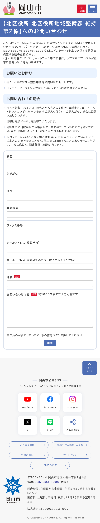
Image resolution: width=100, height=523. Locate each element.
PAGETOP (90, 370)
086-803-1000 (47, 482)
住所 (9, 190)
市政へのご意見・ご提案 (70, 445)
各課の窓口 (27, 455)
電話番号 (12, 208)
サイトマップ (70, 455)
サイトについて (49, 465)
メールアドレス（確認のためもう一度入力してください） (41, 260)
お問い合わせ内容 (18, 294)
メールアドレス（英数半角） (23, 242)
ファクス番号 (15, 225)
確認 (50, 343)
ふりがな (12, 173)
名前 (9, 156)
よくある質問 (27, 445)
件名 (9, 277)
